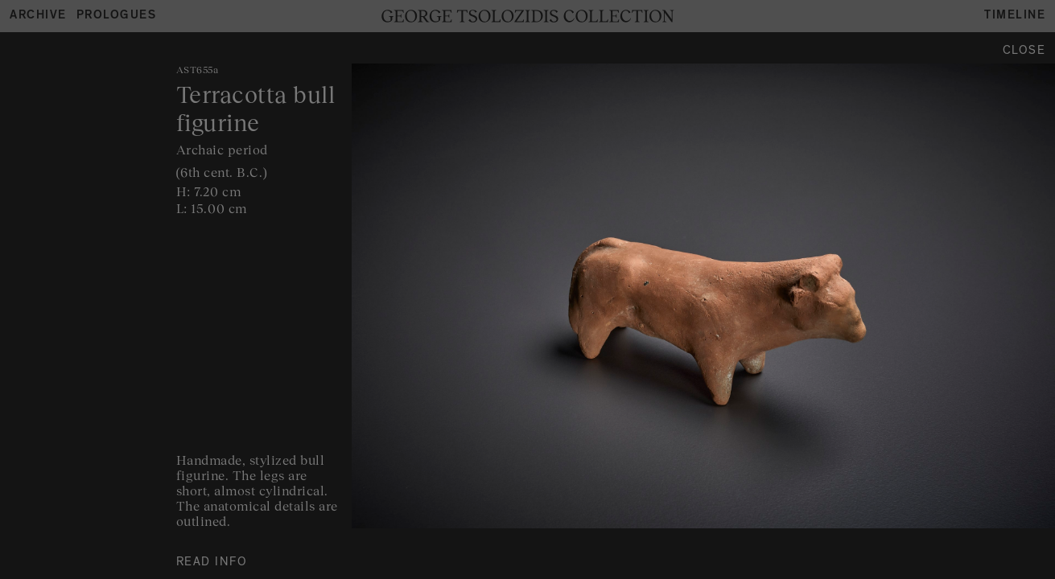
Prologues (116, 16)
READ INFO (212, 563)
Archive (38, 16)
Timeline (1014, 16)
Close (1024, 52)
